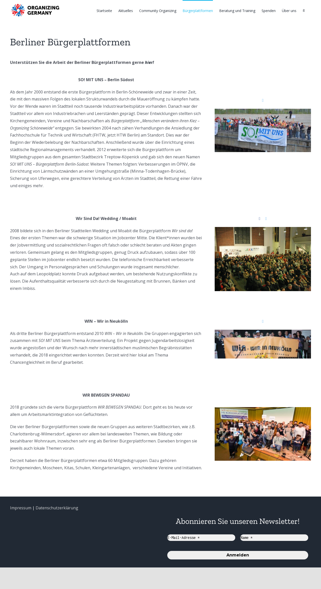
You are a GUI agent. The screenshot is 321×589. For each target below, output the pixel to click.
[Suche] (304, 10)
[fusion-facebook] (259, 219)
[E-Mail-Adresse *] (201, 537)
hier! (149, 62)
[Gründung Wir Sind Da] (263, 230)
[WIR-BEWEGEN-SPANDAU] (263, 410)
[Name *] (274, 537)
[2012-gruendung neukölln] (263, 333)
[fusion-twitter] (263, 100)
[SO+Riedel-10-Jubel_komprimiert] (263, 112)
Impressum (20, 508)
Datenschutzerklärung (57, 508)
